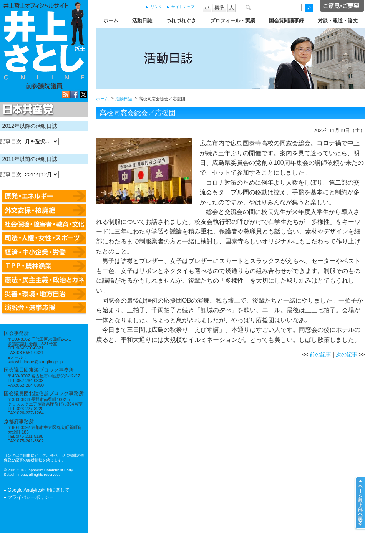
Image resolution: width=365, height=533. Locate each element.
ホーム (110, 20)
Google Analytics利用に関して (39, 490)
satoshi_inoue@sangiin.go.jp (35, 361)
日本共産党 (27, 110)
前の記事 (320, 354)
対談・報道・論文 (338, 20)
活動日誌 (142, 20)
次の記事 (346, 354)
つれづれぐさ (181, 20)
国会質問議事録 (286, 20)
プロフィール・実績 (232, 20)
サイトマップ (182, 7)
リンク (156, 7)
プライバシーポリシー (31, 497)
